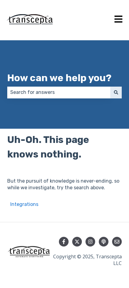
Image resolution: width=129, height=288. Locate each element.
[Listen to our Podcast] (103, 242)
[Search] (116, 92)
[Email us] (117, 242)
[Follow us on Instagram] (90, 242)
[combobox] (58, 92)
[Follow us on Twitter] (77, 242)
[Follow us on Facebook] (64, 242)
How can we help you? (59, 78)
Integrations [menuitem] (24, 204)
